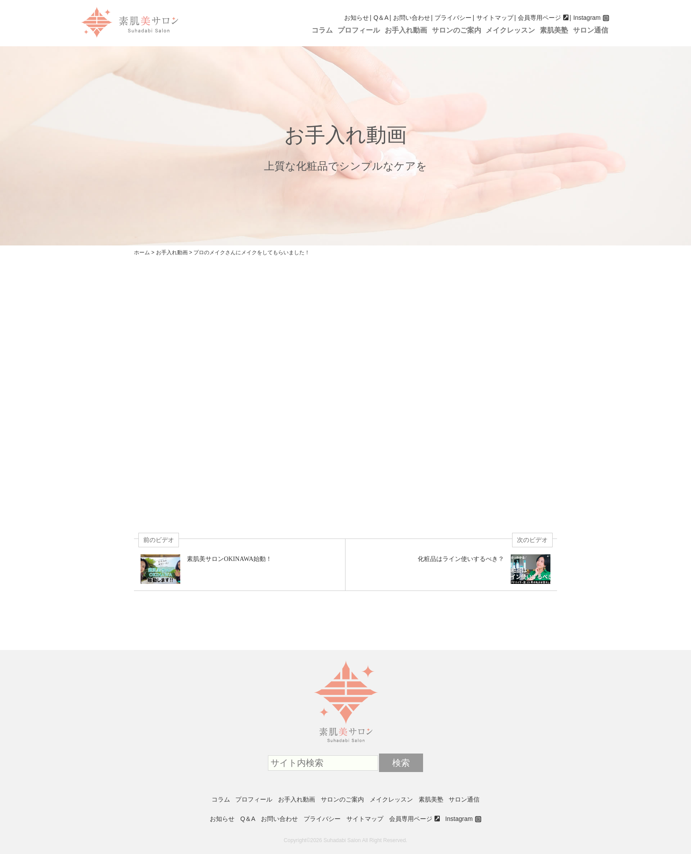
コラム (322, 30)
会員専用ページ (539, 17)
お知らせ (356, 17)
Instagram (587, 17)
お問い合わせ (411, 17)
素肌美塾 (554, 30)
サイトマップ (494, 17)
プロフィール (359, 30)
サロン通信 (590, 30)
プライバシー (453, 17)
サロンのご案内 (456, 30)
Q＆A (380, 17)
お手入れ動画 (406, 30)
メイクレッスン (510, 30)
